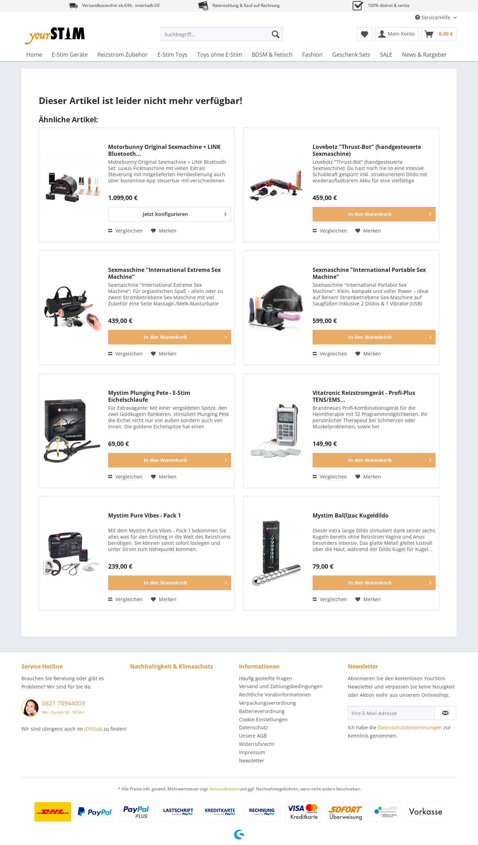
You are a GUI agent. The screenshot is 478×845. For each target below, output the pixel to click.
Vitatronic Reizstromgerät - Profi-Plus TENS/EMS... (364, 396)
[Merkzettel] (364, 34)
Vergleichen (125, 230)
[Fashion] (312, 54)
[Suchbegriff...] (222, 34)
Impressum (252, 752)
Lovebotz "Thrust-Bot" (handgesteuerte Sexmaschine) (367, 150)
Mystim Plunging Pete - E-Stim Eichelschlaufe (149, 396)
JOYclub (93, 728)
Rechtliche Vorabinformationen (275, 694)
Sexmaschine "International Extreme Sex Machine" (164, 273)
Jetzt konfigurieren (185, 213)
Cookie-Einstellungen (263, 719)
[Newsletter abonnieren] (445, 713)
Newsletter (251, 760)
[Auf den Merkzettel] (163, 231)
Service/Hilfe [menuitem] (433, 17)
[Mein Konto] (396, 34)
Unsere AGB (253, 735)
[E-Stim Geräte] (70, 54)
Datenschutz (253, 727)
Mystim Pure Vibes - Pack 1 (144, 515)
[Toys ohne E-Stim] (219, 54)
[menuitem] (222, 37)
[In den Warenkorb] (374, 214)
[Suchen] (275, 34)
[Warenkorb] (439, 34)
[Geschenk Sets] (351, 54)
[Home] (34, 54)
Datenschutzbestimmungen (410, 727)
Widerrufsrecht (256, 744)
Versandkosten (224, 789)
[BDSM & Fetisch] (272, 54)
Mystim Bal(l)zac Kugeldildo (351, 515)
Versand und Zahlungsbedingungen (281, 686)
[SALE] (386, 54)
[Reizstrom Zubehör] (123, 54)
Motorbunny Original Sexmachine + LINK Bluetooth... (164, 150)
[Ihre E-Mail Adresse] (391, 713)
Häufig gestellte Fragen (265, 678)
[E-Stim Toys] (172, 54)
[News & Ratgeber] (424, 54)
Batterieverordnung (262, 711)
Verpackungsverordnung (267, 703)
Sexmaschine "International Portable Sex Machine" (369, 273)
